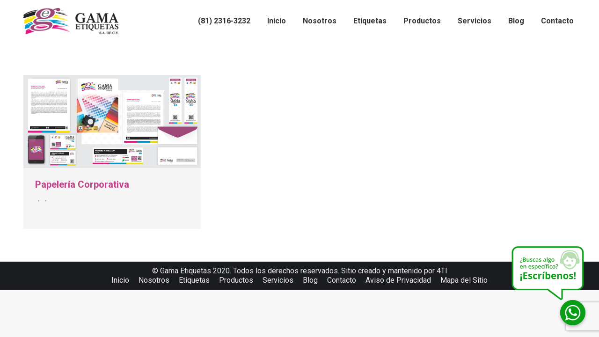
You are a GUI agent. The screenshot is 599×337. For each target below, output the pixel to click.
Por (44, 200)
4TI (442, 270)
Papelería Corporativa (82, 184)
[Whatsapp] (572, 312)
